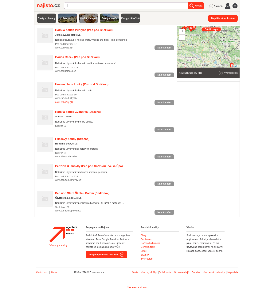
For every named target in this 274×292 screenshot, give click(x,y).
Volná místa (165, 272)
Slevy (143, 235)
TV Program (147, 258)
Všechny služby (149, 272)
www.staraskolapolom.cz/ (68, 210)
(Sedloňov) (82, 193)
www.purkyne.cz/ (63, 47)
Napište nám (164, 47)
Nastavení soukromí (137, 287)
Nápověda (232, 272)
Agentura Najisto (63, 234)
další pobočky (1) (64, 102)
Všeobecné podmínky (214, 272)
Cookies (196, 272)
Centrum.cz (42, 272)
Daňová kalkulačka (150, 243)
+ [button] (182, 31)
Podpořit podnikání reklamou (103, 254)
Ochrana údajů (181, 272)
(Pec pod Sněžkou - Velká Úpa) (89, 166)
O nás (135, 272)
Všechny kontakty (58, 245)
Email (144, 251)
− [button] (182, 37)
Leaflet (235, 66)
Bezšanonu (146, 239)
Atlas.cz (55, 272)
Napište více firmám (223, 18)
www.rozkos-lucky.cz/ (66, 98)
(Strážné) (78, 111)
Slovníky (145, 254)
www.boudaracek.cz (65, 71)
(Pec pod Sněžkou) (84, 29)
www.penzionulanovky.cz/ (68, 180)
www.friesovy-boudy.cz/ (67, 156)
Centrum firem (148, 247)
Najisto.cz (50, 6)
